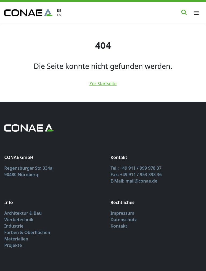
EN (59, 15)
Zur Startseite (102, 84)
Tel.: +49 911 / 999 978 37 (136, 168)
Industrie (14, 226)
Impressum (122, 213)
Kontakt (119, 226)
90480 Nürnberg (21, 174)
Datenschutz (124, 219)
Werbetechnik (19, 219)
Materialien (16, 239)
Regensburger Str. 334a (28, 168)
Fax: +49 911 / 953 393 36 (136, 174)
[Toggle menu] (196, 13)
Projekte (13, 245)
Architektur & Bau (23, 213)
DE (59, 11)
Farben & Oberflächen (27, 232)
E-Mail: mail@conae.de (134, 181)
